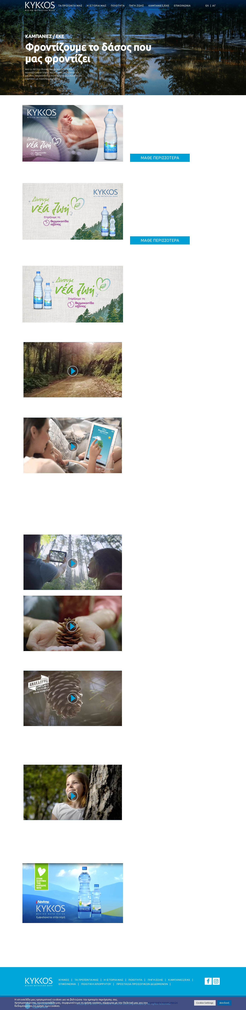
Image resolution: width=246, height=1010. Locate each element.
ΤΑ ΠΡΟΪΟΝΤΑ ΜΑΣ (70, 5)
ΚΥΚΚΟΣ (64, 979)
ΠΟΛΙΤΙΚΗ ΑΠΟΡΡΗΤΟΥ (96, 983)
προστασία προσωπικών (163, 1002)
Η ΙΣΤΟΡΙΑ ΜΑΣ (96, 5)
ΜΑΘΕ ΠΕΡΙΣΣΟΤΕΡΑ (160, 157)
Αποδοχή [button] (224, 1003)
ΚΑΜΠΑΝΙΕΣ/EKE (159, 5)
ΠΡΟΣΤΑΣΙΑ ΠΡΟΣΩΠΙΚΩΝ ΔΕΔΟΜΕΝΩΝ (142, 983)
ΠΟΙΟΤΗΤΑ (118, 5)
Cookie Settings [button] (205, 1003)
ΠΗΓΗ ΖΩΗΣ (136, 5)
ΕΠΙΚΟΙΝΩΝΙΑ (182, 5)
